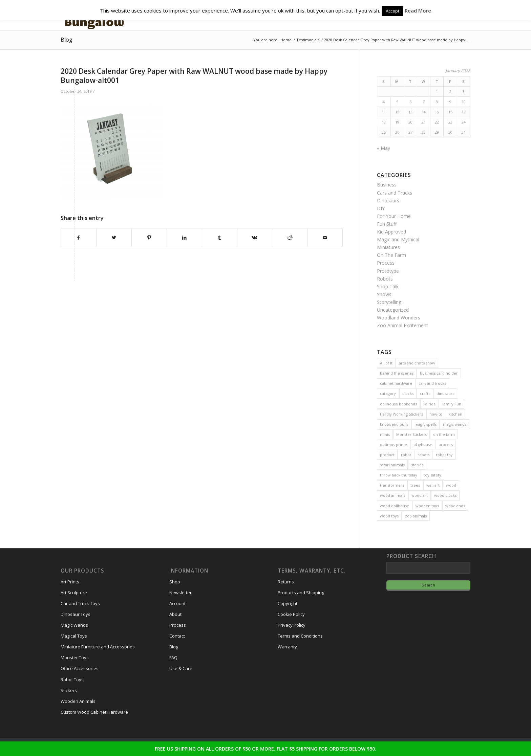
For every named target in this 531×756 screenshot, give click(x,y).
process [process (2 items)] (446, 444)
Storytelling (389, 302)
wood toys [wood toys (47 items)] (389, 515)
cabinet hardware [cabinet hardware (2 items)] (396, 383)
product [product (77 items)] (387, 454)
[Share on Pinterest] (149, 237)
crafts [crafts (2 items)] (425, 393)
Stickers (69, 690)
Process (386, 263)
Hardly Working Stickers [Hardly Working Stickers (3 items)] (401, 414)
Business (387, 184)
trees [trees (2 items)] (415, 485)
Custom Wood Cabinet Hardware (94, 712)
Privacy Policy (291, 625)
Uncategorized (393, 310)
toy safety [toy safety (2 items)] (432, 474)
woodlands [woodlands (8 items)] (455, 505)
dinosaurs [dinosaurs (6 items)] (445, 393)
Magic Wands (74, 625)
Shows (384, 294)
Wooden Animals (78, 701)
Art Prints (70, 582)
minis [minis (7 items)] (385, 434)
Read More (418, 10)
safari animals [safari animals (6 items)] (392, 464)
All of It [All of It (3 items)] (386, 362)
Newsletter (180, 593)
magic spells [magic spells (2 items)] (426, 424)
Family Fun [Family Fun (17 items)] (451, 403)
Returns (286, 582)
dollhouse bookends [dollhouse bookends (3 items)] (398, 403)
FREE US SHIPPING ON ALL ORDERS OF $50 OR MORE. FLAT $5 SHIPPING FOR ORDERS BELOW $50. (265, 749)
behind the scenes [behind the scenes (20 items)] (396, 373)
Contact (177, 636)
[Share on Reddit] (289, 237)
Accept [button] (392, 11)
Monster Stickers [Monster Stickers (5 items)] (411, 434)
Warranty (287, 647)
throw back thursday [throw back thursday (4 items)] (398, 474)
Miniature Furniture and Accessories (98, 647)
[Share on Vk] (254, 237)
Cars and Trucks (394, 193)
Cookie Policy (291, 614)
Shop (174, 582)
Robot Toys (72, 679)
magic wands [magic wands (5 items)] (454, 424)
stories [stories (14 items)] (417, 464)
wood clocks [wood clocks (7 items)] (445, 495)
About (175, 614)
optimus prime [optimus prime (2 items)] (393, 444)
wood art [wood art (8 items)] (419, 495)
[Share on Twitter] (114, 237)
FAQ (173, 657)
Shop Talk (388, 286)
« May (383, 148)
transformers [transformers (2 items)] (392, 485)
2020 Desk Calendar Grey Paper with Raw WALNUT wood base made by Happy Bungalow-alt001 (194, 75)
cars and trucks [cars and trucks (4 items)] (432, 383)
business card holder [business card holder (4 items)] (439, 373)
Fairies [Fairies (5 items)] (429, 403)
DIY (381, 208)
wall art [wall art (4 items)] (433, 485)
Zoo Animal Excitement (402, 325)
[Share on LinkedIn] (184, 237)
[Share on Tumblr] (219, 237)
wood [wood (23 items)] (451, 485)
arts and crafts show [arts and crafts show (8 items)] (417, 362)
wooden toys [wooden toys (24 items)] (427, 505)
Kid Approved (391, 231)
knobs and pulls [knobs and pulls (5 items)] (394, 424)
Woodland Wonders (398, 317)
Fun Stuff (387, 224)
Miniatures (388, 247)
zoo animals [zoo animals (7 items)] (416, 515)
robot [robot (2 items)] (406, 454)
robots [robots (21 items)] (423, 454)
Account (177, 603)
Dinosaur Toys (75, 614)
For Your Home (394, 216)
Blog (66, 39)
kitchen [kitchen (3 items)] (455, 414)
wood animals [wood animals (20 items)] (392, 495)
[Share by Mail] (324, 237)
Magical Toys (74, 636)
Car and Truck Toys (80, 603)
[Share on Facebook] (78, 237)
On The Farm (391, 255)
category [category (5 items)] (388, 393)
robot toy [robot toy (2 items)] (444, 454)
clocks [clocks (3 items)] (407, 393)
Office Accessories (80, 668)
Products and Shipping (301, 593)
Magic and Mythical (398, 239)
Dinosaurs (388, 200)
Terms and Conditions (300, 636)
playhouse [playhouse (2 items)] (422, 444)
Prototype (388, 271)
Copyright (287, 603)
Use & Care (180, 668)
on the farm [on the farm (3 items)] (444, 434)
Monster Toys (75, 657)
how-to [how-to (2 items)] (435, 414)
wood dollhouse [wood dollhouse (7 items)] (394, 505)
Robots (385, 278)
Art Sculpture (74, 593)
